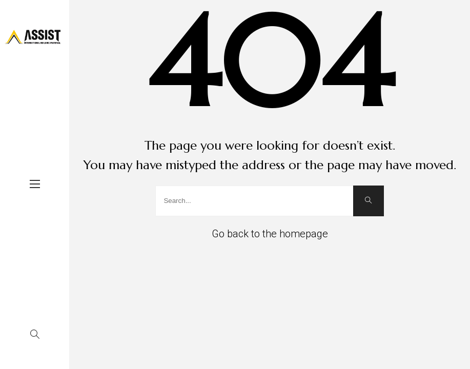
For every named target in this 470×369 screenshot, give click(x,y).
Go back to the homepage (270, 234)
